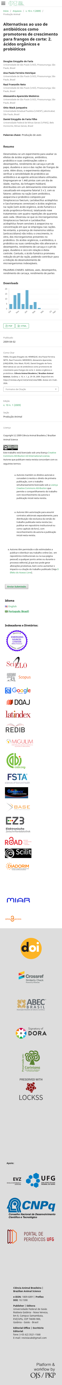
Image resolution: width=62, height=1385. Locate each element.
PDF (10, 325)
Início (6, 10)
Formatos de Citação (16, 389)
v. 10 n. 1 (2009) (33, 10)
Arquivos (17, 10)
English (12, 606)
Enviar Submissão (16, 586)
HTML (23, 325)
